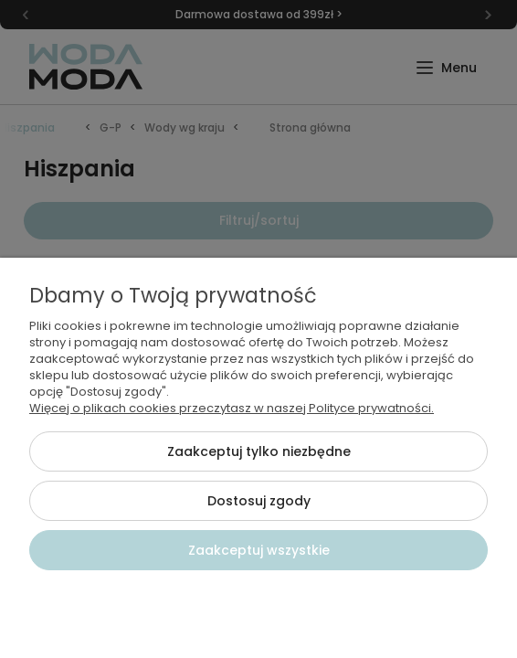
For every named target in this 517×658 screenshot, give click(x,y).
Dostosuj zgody (259, 501)
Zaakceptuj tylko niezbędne (259, 451)
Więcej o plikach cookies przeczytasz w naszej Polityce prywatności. (231, 408)
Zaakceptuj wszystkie (259, 550)
